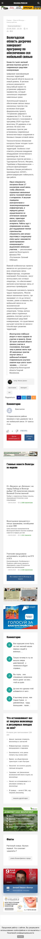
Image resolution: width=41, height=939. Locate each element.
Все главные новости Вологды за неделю (20, 578)
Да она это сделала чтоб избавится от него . (23, 690)
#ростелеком (12, 387)
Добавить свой (29, 437)
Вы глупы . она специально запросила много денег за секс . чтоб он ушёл (22, 678)
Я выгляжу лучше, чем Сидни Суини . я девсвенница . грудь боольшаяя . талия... (22, 701)
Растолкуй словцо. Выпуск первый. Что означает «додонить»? (17, 848)
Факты (10, 839)
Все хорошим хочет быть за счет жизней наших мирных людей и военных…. (23, 647)
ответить (23, 431)
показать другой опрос (20, 798)
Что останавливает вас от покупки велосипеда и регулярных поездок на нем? (20, 723)
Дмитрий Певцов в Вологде (23, 887)
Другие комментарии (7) (14, 437)
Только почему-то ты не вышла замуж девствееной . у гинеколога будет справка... (23, 663)
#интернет (24, 387)
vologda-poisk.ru (20, 3)
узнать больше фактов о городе (20, 858)
